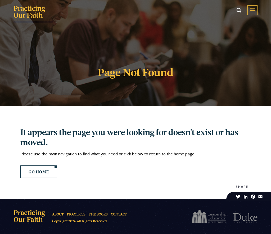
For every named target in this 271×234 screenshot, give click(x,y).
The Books (98, 214)
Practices (76, 214)
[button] (239, 10)
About (58, 214)
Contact (119, 214)
